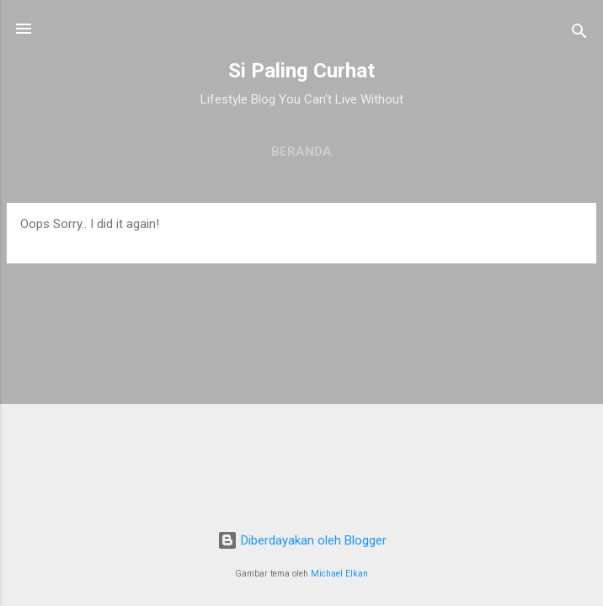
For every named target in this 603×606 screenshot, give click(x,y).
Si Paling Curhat (301, 70)
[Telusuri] (579, 34)
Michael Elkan (339, 573)
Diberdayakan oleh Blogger (302, 540)
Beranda (301, 151)
